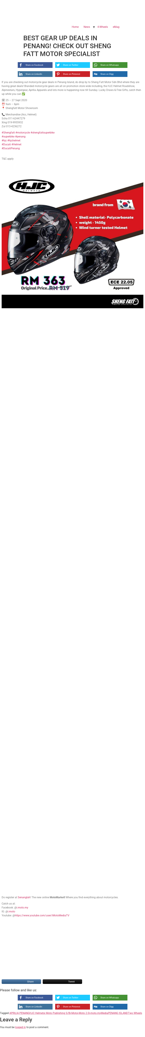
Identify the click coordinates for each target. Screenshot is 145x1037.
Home (75, 26)
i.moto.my (22, 907)
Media (104, 1013)
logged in (20, 1027)
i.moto (11, 911)
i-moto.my (95, 1013)
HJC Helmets (37, 1013)
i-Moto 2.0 (83, 1013)
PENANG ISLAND (118, 1013)
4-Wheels (102, 26)
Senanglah (24, 897)
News (87, 26)
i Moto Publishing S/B (57, 1013)
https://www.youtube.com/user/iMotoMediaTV (42, 915)
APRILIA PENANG (19, 1013)
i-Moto (74, 1013)
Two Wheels (135, 1013)
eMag (116, 26)
